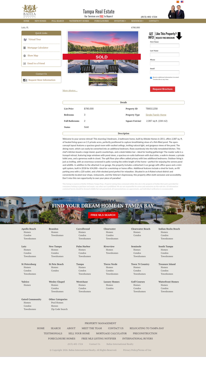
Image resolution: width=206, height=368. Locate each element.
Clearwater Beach (140, 240)
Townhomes (30, 249)
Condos (27, 246)
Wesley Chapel (57, 292)
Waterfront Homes (169, 292)
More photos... (70, 90)
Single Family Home (156, 126)
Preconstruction (145, 344)
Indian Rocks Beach (169, 240)
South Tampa (166, 257)
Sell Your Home (79, 344)
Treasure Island (167, 275)
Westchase (82, 292)
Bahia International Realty (120, 355)
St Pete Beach (56, 275)
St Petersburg (28, 275)
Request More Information (39, 79)
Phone (152, 60)
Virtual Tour (32, 39)
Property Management (100, 334)
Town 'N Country (140, 275)
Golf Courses (138, 292)
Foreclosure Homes (61, 349)
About (71, 339)
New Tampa (55, 257)
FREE (101, 16)
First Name (154, 42)
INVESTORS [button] (120, 21)
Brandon (53, 240)
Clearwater (110, 240)
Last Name (154, 51)
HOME (26, 21)
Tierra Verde (110, 275)
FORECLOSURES (101, 21)
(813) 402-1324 (75, 355)
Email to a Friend (34, 63)
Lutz (23, 257)
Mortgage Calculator (35, 47)
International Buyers (137, 349)
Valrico (25, 292)
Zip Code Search (59, 320)
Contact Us (115, 339)
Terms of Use (144, 361)
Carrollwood (83, 240)
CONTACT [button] (154, 21)
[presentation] (172, 87)
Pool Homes (57, 313)
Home (41, 339)
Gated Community (31, 310)
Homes (27, 243)
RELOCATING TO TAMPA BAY (147, 339)
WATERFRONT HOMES (79, 21)
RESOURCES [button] (137, 21)
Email (152, 68)
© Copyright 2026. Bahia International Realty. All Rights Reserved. (83, 361)
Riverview (109, 257)
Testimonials (53, 344)
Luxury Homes (111, 292)
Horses (54, 317)
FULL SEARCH (58, 21)
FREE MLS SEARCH (103, 226)
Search (56, 339)
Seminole (136, 257)
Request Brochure (163, 100)
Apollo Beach (28, 240)
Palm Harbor (83, 257)
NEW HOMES (40, 21)
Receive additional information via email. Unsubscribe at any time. (164, 78)
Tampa (80, 275)
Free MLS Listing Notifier (99, 349)
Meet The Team (92, 339)
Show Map (30, 55)
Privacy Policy (130, 361)
